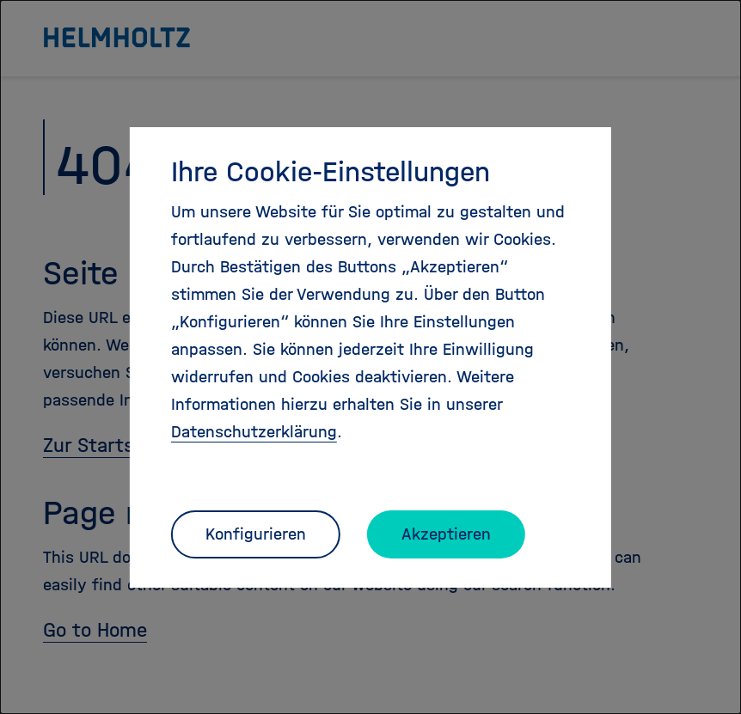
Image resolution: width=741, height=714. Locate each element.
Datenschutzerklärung (254, 432)
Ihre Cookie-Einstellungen (330, 171)
